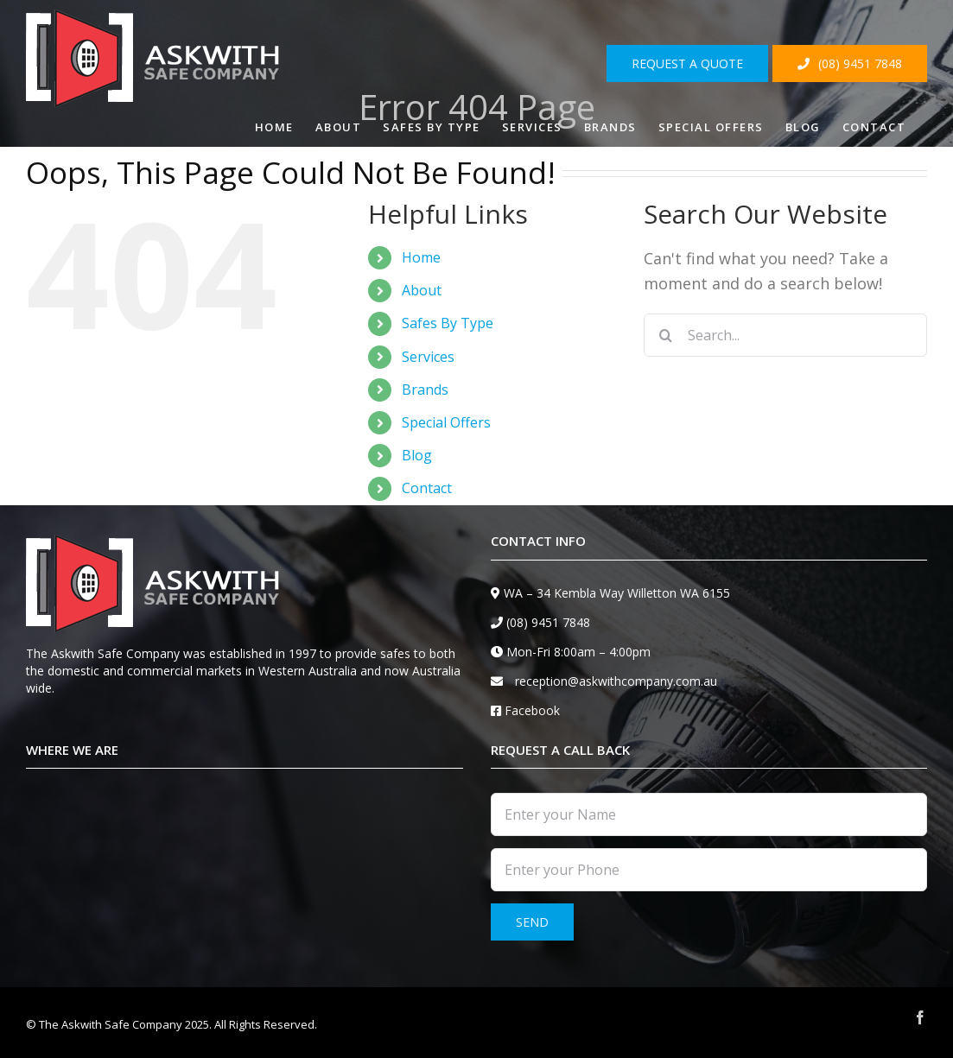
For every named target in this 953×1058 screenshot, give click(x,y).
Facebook (532, 710)
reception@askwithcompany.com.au (616, 681)
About (422, 290)
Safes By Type (447, 323)
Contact (427, 487)
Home (421, 257)
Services (428, 356)
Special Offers (446, 422)
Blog (417, 455)
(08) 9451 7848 (548, 622)
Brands (425, 389)
